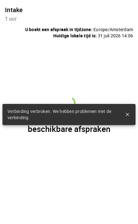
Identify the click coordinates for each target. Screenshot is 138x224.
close (127, 114)
